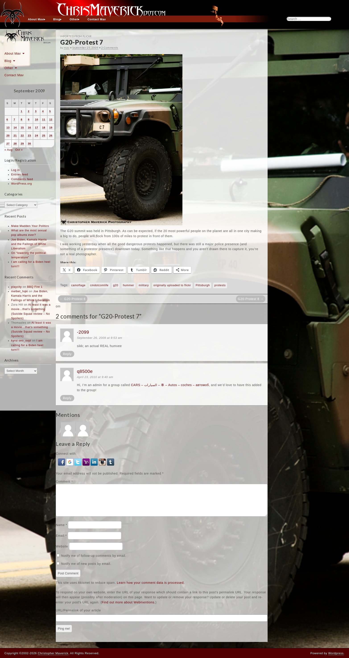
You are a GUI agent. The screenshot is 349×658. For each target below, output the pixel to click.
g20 (115, 285)
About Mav (36, 19)
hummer (128, 285)
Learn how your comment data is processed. (151, 588)
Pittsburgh (203, 285)
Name (61, 530)
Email (61, 541)
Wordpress (336, 653)
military (144, 285)
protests (220, 285)
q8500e (85, 371)
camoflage (78, 285)
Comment (64, 481)
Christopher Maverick (53, 653)
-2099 (83, 332)
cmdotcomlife (99, 285)
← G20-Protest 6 (73, 299)
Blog (56, 19)
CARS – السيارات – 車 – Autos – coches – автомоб (170, 385)
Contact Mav (96, 19)
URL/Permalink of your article (78, 615)
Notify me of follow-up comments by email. (93, 561)
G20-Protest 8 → (251, 299)
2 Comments (109, 47)
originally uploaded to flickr (172, 285)
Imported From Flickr (76, 36)
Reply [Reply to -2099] (67, 354)
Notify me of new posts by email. (86, 569)
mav (66, 47)
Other (74, 19)
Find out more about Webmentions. (128, 607)
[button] (62, 461)
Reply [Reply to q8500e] (67, 398)
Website (62, 551)
